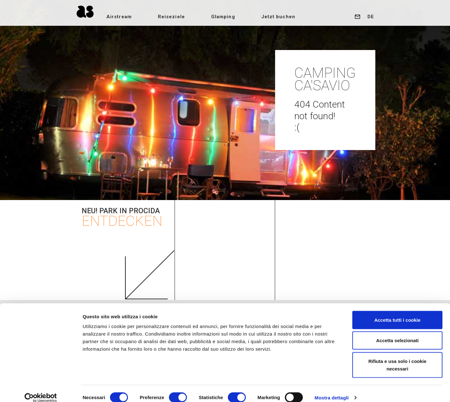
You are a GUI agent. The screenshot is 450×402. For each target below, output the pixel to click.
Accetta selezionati (397, 332)
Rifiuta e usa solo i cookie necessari (397, 356)
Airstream (128, 17)
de (370, 17)
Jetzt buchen (287, 17)
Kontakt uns (357, 17)
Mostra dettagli (331, 389)
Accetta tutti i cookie (397, 312)
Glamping (232, 17)
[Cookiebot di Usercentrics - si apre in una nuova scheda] (40, 389)
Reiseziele (180, 17)
